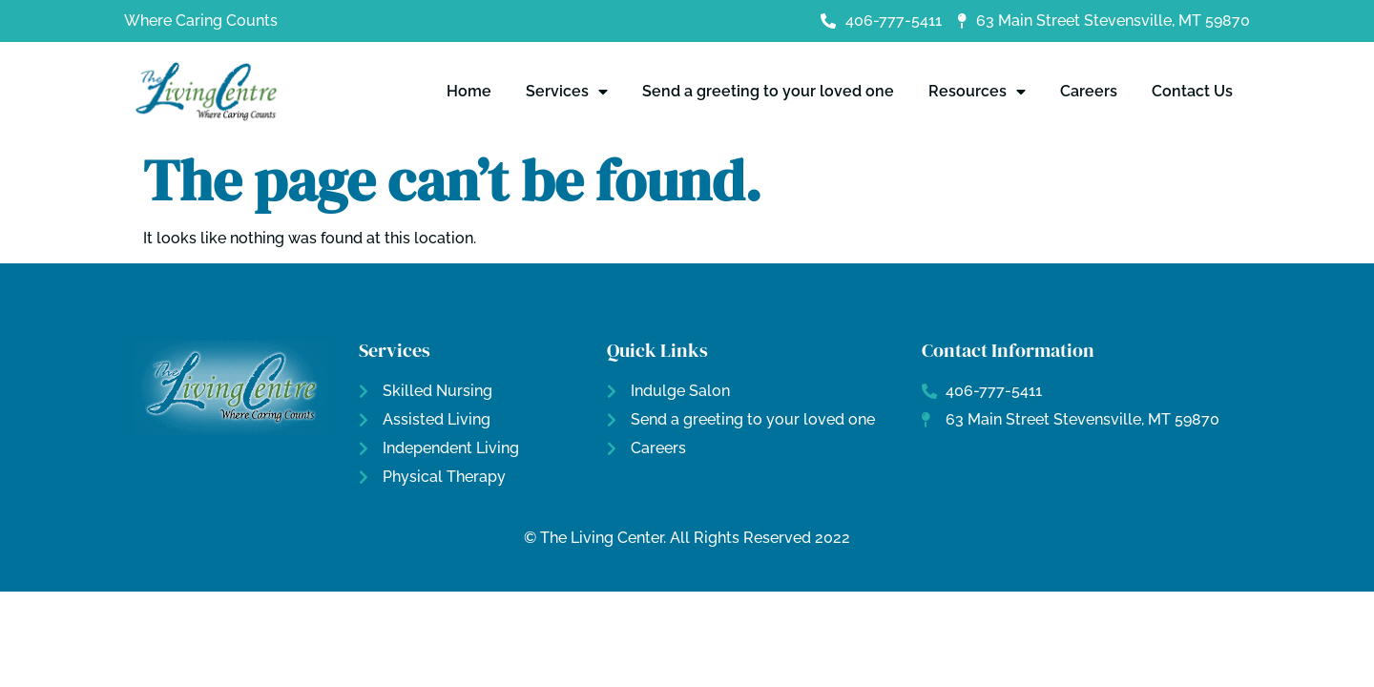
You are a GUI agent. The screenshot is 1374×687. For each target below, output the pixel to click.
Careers (1088, 91)
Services (567, 91)
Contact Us (1192, 91)
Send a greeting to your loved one (768, 91)
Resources (977, 91)
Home (469, 91)
